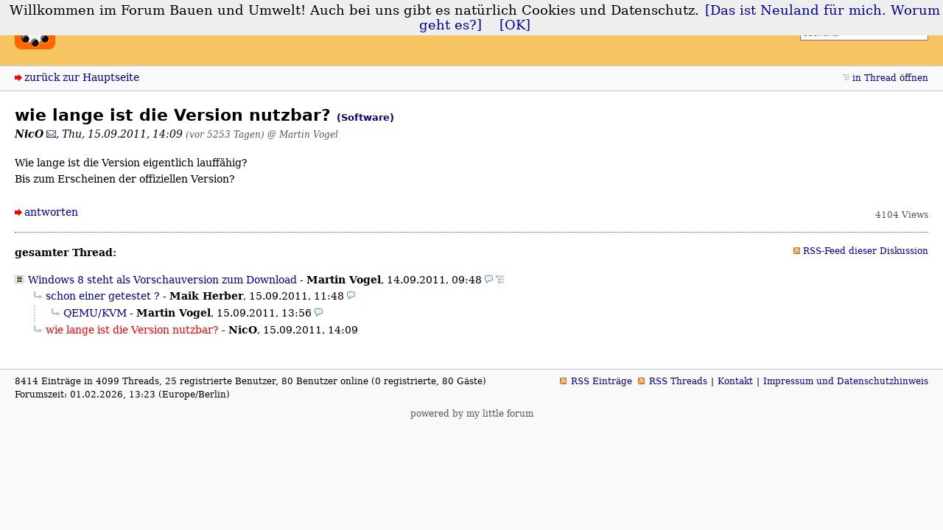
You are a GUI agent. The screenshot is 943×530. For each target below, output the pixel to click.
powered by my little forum (471, 414)
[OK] (514, 25)
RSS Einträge (601, 381)
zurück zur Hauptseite (81, 77)
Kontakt (735, 381)
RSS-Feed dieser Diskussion (865, 251)
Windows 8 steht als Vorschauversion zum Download (162, 280)
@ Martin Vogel (302, 134)
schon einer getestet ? (103, 296)
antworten (51, 212)
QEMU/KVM (95, 313)
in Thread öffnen (890, 78)
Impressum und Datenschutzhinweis (845, 381)
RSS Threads (678, 381)
